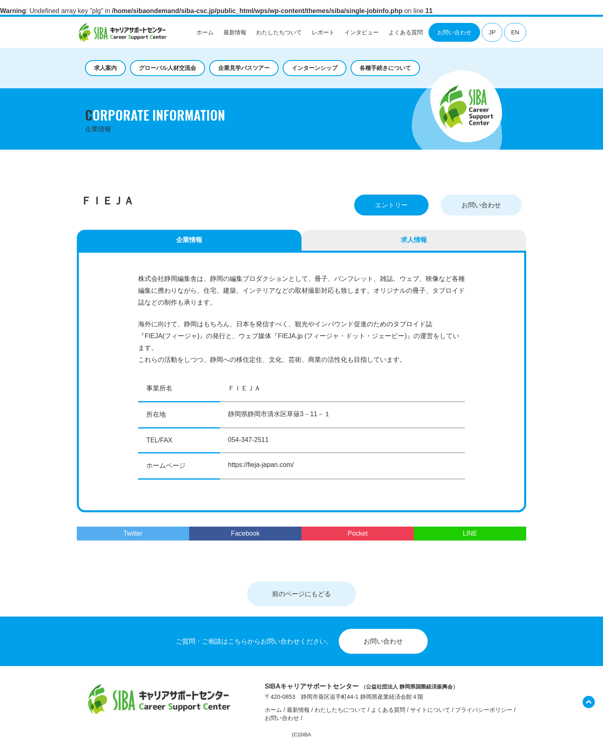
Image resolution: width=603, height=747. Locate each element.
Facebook (245, 533)
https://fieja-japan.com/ (261, 464)
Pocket (358, 533)
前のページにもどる (301, 593)
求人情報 (414, 239)
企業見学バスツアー (244, 68)
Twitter (133, 533)
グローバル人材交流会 (167, 68)
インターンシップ (314, 68)
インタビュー (361, 32)
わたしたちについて (340, 710)
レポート (323, 32)
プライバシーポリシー (483, 710)
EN (515, 32)
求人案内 (105, 68)
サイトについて (430, 710)
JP (492, 32)
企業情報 (189, 239)
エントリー (391, 205)
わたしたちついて (279, 32)
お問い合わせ (454, 32)
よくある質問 (406, 32)
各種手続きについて (385, 68)
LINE (470, 533)
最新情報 (234, 32)
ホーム (205, 32)
